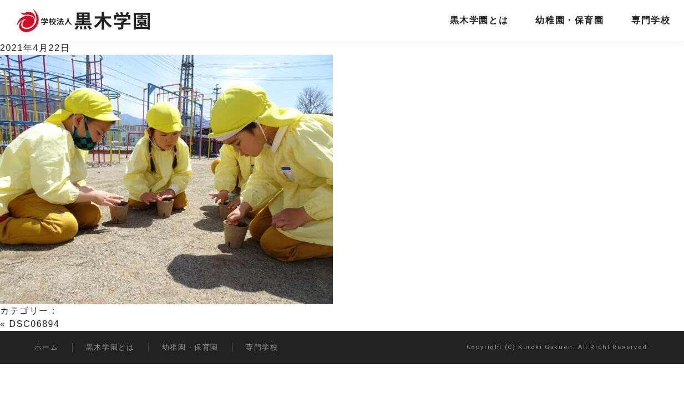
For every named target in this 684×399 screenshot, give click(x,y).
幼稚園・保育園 (569, 20)
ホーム (46, 347)
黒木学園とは (479, 20)
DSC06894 (34, 324)
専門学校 (650, 20)
